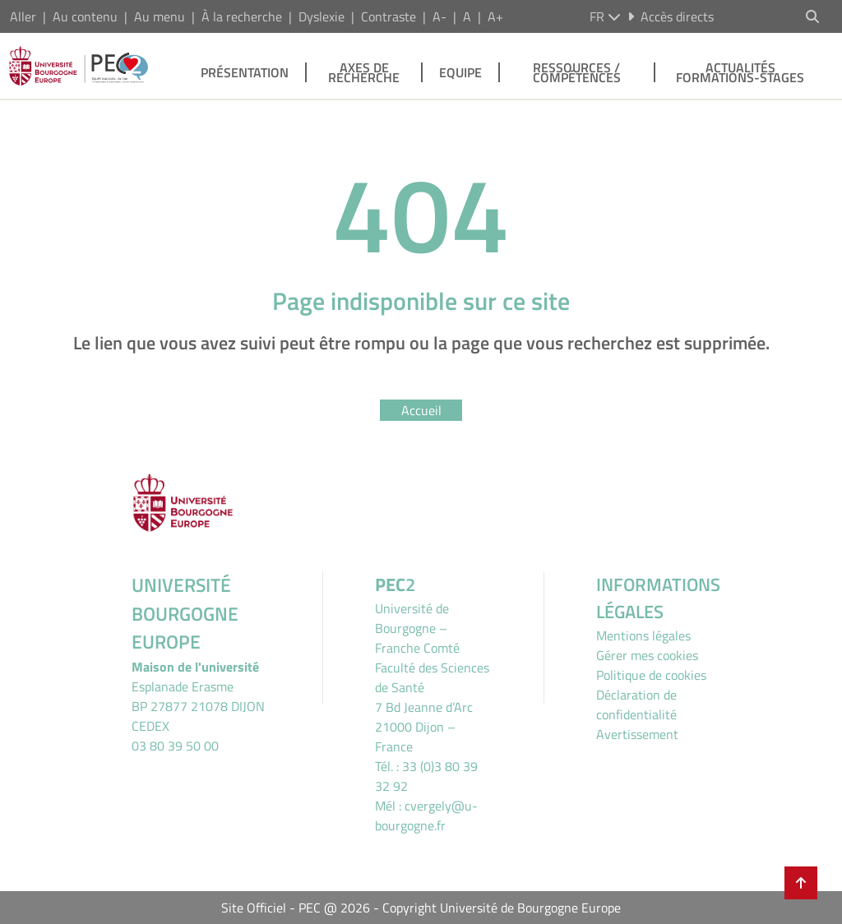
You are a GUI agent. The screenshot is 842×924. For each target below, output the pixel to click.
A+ (495, 16)
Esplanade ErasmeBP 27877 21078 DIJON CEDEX (198, 706)
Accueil (421, 410)
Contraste (388, 16)
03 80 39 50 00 (175, 745)
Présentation (245, 72)
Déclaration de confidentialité (636, 704)
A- (439, 16)
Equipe (460, 72)
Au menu (159, 16)
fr (605, 16)
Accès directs (670, 16)
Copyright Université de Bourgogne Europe (501, 907)
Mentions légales (643, 635)
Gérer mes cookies (647, 655)
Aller (23, 16)
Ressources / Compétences (577, 72)
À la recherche (241, 16)
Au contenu (85, 16)
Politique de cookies (651, 675)
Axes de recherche (364, 72)
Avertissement (637, 734)
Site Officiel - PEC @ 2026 (295, 907)
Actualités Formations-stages (740, 72)
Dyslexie (321, 16)
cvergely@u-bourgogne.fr (426, 815)
